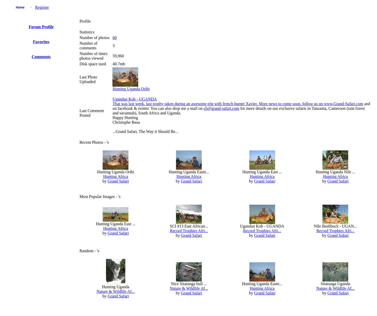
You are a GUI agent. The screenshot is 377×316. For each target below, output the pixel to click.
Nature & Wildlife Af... (116, 291)
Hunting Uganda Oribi (131, 89)
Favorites (41, 42)
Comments (41, 57)
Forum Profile (41, 27)
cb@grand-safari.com (221, 108)
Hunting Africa (115, 176)
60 (114, 37)
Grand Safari (118, 181)
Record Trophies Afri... (189, 231)
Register (42, 7)
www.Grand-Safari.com (343, 104)
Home (20, 7)
